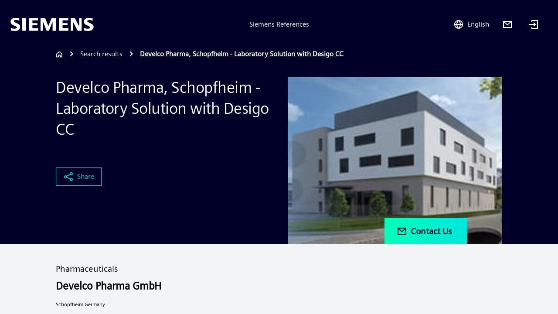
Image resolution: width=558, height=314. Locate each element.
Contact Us (424, 231)
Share (78, 176)
